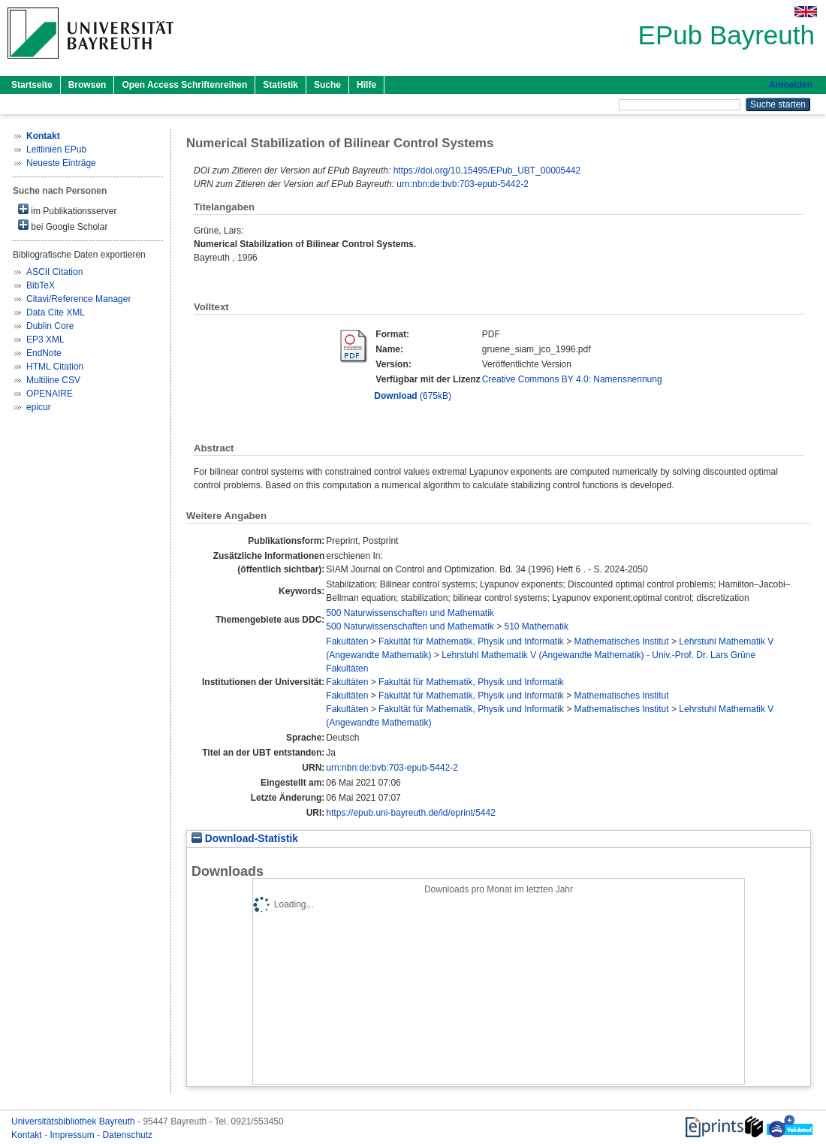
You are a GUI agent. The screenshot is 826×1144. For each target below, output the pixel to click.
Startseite (32, 85)
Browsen (87, 85)
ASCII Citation (54, 272)
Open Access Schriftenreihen (184, 85)
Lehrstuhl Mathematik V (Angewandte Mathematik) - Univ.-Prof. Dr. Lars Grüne (598, 655)
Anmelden (790, 85)
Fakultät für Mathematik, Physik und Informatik (471, 641)
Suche (327, 85)
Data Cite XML (55, 312)
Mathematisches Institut (621, 641)
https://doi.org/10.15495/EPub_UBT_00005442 (487, 170)
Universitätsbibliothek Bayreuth (74, 1121)
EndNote (44, 353)
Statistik (280, 85)
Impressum (73, 1135)
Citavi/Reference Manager (78, 299)
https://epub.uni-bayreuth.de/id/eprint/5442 (411, 812)
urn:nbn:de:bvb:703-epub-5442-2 (462, 184)
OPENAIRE (49, 393)
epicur (38, 407)
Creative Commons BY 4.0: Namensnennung (572, 379)
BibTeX (40, 285)
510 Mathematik (536, 626)
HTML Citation (54, 366)
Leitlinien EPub (56, 149)
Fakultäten (347, 641)
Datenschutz (127, 1135)
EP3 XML (45, 339)
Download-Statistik (244, 838)
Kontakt (27, 1135)
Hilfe (366, 85)
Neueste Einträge (61, 163)
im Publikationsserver (67, 210)
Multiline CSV (53, 380)
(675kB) (412, 396)
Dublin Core (50, 326)
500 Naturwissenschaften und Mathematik (409, 613)
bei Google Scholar (62, 225)
